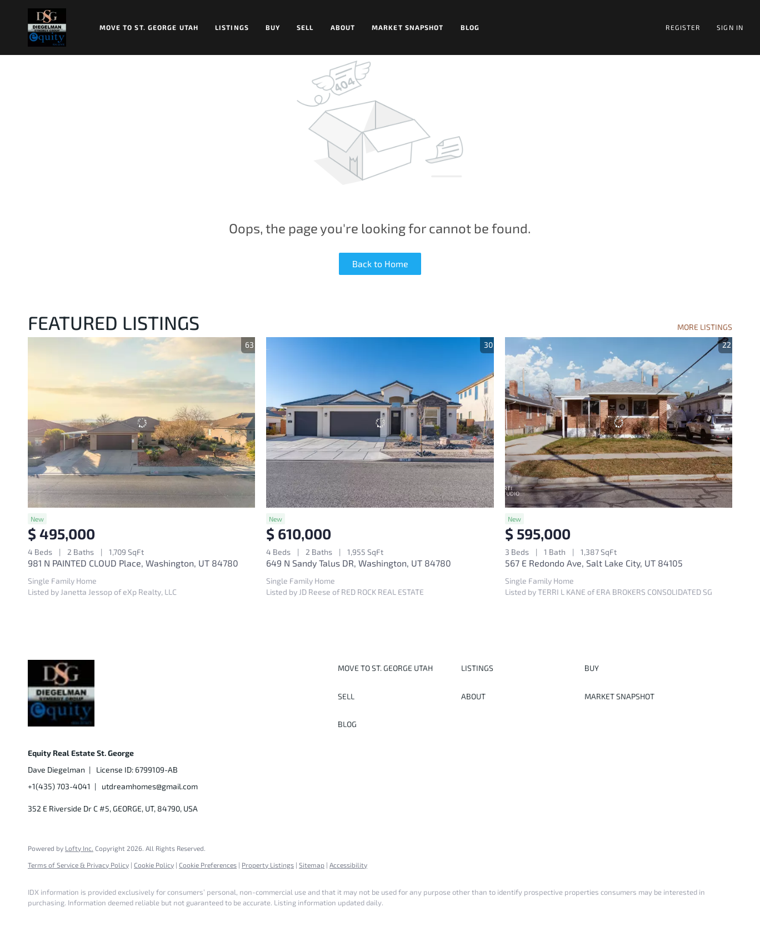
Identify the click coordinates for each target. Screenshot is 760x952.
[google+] (202, 922)
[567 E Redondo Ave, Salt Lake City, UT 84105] (618, 422)
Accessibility (348, 865)
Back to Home (380, 263)
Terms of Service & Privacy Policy (78, 865)
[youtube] (170, 922)
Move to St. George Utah (148, 27)
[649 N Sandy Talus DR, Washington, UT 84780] (379, 422)
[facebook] (41, 922)
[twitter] (105, 922)
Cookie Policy (154, 865)
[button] (47, 27)
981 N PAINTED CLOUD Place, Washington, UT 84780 (133, 563)
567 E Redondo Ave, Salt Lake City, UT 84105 (594, 563)
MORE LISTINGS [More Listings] (704, 327)
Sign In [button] (730, 27)
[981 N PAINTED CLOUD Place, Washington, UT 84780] (141, 422)
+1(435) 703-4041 (59, 786)
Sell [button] (305, 27)
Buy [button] (273, 27)
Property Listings (268, 865)
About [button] (343, 27)
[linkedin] (73, 922)
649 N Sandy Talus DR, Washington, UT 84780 (358, 563)
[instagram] (137, 922)
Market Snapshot (408, 27)
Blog (470, 27)
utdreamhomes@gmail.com (150, 786)
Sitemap (311, 865)
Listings (232, 27)
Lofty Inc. (79, 848)
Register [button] (683, 27)
